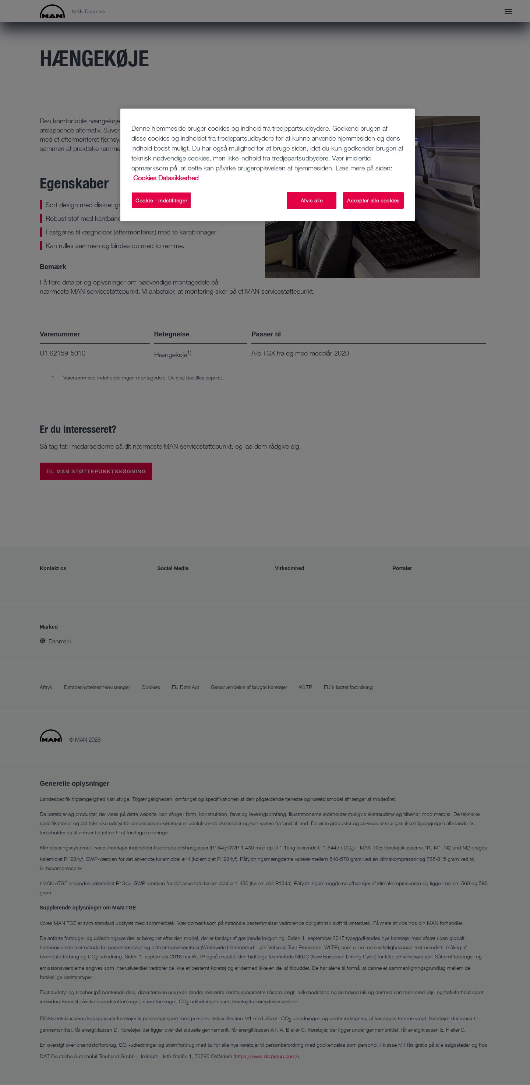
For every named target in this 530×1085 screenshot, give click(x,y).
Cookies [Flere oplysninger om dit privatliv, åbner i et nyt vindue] (144, 178)
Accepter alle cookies (373, 200)
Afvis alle (312, 200)
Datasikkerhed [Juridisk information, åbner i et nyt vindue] (178, 178)
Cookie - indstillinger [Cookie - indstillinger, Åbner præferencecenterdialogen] (161, 200)
